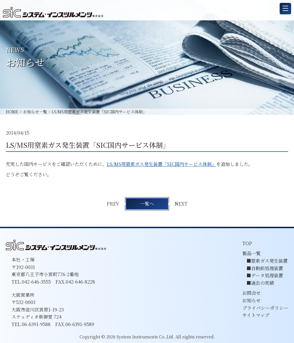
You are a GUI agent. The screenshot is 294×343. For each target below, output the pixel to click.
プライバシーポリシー (265, 308)
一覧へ (147, 203)
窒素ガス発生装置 (269, 260)
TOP (247, 243)
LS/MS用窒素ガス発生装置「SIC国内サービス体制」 (161, 164)
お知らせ (251, 300)
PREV (112, 203)
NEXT (181, 203)
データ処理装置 (267, 275)
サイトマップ (255, 315)
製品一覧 (251, 253)
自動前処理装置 (267, 268)
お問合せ (251, 293)
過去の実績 (262, 283)
